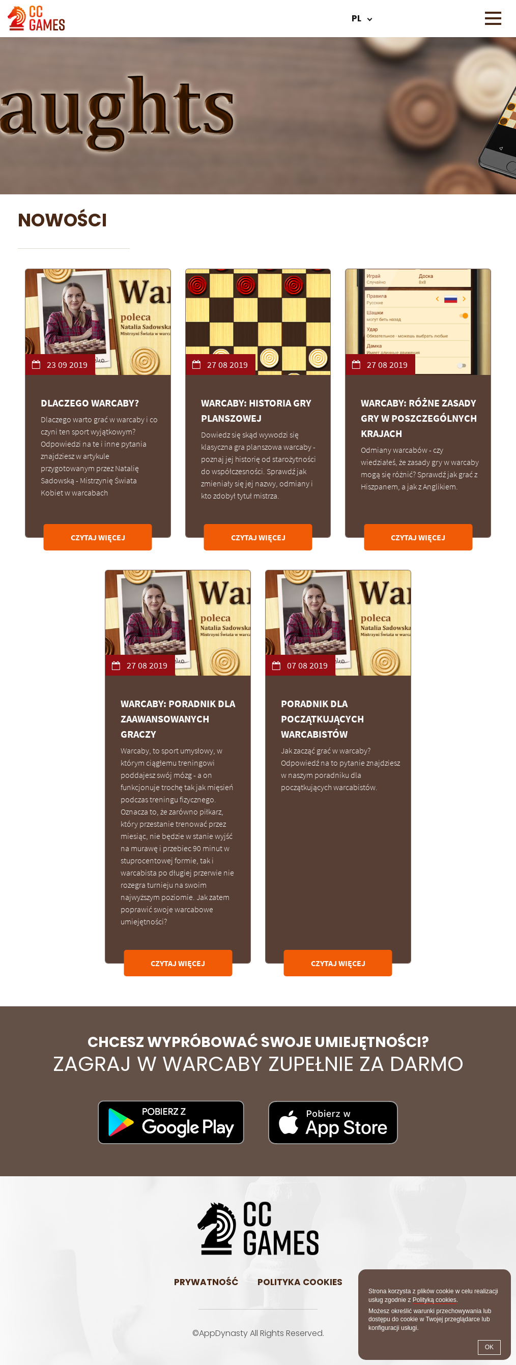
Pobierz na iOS (333, 1122)
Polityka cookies (299, 1282)
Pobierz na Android (171, 1122)
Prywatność (206, 1282)
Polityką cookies (434, 1299)
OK (489, 1347)
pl (356, 18)
